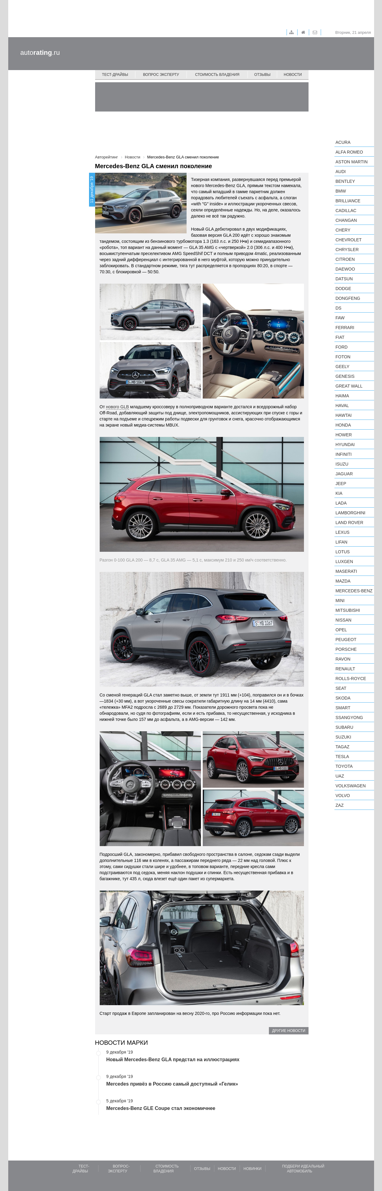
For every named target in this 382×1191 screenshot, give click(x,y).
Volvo (343, 795)
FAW (340, 317)
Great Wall (349, 386)
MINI (340, 600)
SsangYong (349, 717)
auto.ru (40, 52)
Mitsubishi (348, 610)
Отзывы (262, 75)
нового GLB (117, 406)
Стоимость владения (217, 75)
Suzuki (343, 737)
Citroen (345, 259)
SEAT (341, 688)
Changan (346, 220)
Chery (343, 230)
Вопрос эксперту (161, 75)
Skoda (343, 698)
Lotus (343, 551)
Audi (341, 171)
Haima (342, 395)
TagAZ (343, 746)
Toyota (344, 766)
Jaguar (344, 473)
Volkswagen (351, 785)
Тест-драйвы (115, 75)
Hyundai (345, 444)
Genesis (345, 376)
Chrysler (347, 249)
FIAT (340, 337)
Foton (343, 356)
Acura (343, 142)
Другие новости (288, 1031)
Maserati (346, 571)
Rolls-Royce (351, 678)
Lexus (343, 532)
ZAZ (340, 805)
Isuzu (342, 464)
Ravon (343, 659)
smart (343, 707)
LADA (341, 503)
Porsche (346, 649)
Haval (342, 405)
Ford (342, 347)
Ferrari (345, 327)
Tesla (342, 756)
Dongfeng (348, 298)
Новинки (253, 1169)
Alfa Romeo (349, 152)
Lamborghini (351, 512)
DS (338, 308)
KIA (339, 493)
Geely (343, 366)
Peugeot (346, 639)
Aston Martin (352, 161)
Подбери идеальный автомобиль (303, 1168)
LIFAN (342, 542)
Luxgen (344, 561)
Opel (341, 629)
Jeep (341, 483)
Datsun (344, 278)
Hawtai (344, 415)
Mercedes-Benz (354, 590)
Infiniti (344, 454)
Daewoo (345, 269)
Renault (345, 668)
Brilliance (348, 200)
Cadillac (346, 210)
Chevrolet (349, 239)
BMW (341, 191)
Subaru (344, 727)
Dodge (343, 288)
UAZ (340, 776)
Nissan (344, 620)
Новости (293, 75)
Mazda (343, 581)
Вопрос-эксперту (119, 1168)
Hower (344, 434)
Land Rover (349, 522)
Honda (343, 425)
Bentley (345, 181)
